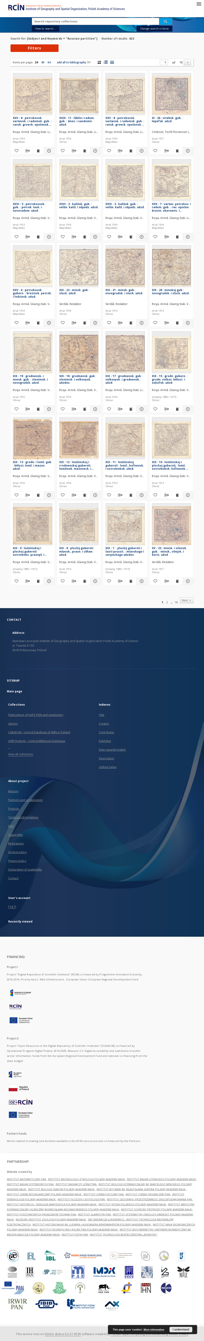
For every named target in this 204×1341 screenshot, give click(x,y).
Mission (13, 791)
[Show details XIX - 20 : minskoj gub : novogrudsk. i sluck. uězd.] (187, 323)
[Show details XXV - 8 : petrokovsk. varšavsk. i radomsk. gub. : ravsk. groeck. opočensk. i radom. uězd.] (48, 151)
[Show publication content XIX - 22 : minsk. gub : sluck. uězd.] (84, 323)
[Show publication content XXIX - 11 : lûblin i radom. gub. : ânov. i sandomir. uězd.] (84, 151)
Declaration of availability (25, 870)
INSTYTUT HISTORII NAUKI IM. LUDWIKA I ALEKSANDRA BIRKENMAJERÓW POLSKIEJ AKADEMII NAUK (91, 1224)
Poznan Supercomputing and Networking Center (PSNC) (149, 1334)
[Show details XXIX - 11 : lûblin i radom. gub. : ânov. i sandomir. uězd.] (94, 151)
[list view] (112, 62)
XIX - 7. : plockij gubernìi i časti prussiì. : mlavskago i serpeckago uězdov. (124, 551)
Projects (13, 809)
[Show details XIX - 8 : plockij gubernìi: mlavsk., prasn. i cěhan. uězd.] (94, 581)
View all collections (20, 754)
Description (106, 758)
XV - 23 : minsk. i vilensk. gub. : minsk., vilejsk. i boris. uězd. (169, 551)
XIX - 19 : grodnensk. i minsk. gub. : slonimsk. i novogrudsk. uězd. (30, 379)
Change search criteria (154, 28)
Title (102, 715)
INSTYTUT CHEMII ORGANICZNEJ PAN (148, 1194)
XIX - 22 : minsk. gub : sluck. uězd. (74, 291)
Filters (34, 48)
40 (42, 62)
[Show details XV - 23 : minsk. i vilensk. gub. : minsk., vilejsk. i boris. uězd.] (187, 581)
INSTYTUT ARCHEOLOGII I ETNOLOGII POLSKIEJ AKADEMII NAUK (87, 1179)
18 (181, 62)
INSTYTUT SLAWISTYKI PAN (94, 1214)
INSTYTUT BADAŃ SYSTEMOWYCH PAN (30, 1184)
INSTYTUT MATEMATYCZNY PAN (27, 1179)
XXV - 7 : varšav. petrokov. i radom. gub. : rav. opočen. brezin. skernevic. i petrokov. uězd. (171, 207)
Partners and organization (25, 800)
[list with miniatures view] (105, 62)
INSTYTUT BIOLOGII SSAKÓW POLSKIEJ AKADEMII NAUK (61, 1189)
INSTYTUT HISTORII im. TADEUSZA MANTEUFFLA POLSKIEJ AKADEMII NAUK (52, 1204)
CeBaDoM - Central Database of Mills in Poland (39, 732)
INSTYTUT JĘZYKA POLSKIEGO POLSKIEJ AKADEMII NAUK (133, 1204)
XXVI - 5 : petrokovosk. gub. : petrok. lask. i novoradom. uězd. (29, 207)
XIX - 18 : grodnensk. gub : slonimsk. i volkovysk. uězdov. (77, 379)
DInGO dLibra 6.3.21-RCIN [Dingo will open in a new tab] (63, 1334)
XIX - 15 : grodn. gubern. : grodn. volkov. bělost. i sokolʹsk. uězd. (170, 379)
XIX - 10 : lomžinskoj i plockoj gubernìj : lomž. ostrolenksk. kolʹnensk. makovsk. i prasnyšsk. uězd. (169, 465)
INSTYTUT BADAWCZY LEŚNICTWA (76, 1184)
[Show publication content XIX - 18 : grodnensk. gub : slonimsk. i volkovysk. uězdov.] (84, 409)
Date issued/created (112, 750)
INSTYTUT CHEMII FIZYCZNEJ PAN (103, 1194)
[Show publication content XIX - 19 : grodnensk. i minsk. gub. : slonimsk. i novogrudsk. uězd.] (38, 409)
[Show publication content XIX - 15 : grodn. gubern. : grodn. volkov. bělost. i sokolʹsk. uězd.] (177, 409)
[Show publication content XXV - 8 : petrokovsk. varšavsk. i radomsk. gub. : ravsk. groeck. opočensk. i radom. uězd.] (38, 151)
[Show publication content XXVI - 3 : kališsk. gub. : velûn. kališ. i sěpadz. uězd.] (84, 237)
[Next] (187, 62)
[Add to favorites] (16, 151)
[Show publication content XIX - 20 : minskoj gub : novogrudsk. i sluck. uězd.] (177, 323)
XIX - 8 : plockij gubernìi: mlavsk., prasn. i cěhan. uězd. (76, 551)
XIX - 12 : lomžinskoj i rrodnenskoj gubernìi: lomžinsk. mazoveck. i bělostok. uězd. (75, 465)
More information (154, 1329)
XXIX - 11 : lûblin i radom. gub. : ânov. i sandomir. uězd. (77, 121)
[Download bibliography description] (26, 151)
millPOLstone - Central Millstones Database (36, 741)
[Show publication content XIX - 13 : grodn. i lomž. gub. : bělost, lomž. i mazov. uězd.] (38, 495)
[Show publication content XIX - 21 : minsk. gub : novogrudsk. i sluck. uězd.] (130, 323)
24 (36, 62)
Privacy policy (17, 861)
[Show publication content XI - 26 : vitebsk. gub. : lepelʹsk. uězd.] (177, 151)
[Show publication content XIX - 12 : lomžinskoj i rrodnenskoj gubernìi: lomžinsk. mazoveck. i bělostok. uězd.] (84, 495)
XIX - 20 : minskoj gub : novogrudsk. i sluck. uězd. (171, 291)
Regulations (16, 843)
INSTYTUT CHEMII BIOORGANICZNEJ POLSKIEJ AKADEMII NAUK (44, 1194)
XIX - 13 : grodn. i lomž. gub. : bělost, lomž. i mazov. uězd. (32, 465)
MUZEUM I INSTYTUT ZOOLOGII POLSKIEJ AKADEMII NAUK (51, 1219)
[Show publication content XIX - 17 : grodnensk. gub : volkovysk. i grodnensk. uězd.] (130, 409)
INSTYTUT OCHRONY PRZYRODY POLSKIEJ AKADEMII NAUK (157, 1209)
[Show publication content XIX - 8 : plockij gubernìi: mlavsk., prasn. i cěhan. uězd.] (84, 581)
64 (49, 62)
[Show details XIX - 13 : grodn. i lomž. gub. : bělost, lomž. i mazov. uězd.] (48, 495)
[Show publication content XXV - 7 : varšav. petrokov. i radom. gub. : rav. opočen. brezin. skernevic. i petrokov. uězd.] (177, 237)
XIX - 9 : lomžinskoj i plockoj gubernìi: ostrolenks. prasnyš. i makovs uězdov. (28, 551)
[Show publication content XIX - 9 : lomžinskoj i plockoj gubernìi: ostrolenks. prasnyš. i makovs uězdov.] (38, 581)
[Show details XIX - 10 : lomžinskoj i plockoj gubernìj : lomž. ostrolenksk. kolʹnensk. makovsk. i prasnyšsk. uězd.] (187, 495)
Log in (12, 906)
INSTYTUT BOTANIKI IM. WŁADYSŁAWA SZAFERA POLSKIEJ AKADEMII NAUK (141, 1189)
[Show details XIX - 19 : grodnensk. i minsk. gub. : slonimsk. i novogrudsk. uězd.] (48, 409)
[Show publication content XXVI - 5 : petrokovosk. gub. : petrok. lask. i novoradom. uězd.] (38, 237)
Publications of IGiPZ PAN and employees (35, 715)
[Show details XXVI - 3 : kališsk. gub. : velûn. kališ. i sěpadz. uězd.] (94, 237)
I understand (181, 1329)
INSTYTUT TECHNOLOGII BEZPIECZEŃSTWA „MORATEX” (123, 1234)
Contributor (106, 732)
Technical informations (23, 817)
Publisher (105, 741)
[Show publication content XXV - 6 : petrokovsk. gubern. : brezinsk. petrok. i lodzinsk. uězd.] (38, 323)
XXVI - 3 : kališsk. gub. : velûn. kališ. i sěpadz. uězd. (79, 205)
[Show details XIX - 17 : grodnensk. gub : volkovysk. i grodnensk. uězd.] (141, 409)
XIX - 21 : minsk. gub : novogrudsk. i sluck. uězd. (124, 291)
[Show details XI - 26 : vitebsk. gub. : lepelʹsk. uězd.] (187, 151)
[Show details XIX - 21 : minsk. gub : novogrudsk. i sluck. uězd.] (141, 323)
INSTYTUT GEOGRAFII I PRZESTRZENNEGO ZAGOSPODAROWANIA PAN (150, 1199)
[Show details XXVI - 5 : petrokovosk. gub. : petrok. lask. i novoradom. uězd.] (48, 237)
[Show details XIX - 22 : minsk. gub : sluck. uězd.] (94, 323)
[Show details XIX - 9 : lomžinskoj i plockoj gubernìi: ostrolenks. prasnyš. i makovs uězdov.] (48, 581)
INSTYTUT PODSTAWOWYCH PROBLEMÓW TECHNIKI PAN (42, 1214)
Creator (104, 724)
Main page (14, 691)
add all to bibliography (74, 62)
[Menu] (199, 3)
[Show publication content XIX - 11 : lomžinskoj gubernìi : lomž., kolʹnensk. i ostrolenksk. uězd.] (130, 495)
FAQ (11, 826)
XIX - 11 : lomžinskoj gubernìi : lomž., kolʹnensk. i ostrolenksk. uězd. (124, 465)
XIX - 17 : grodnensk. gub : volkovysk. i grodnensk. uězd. (123, 379)
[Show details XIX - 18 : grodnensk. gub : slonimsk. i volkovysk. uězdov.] (94, 409)
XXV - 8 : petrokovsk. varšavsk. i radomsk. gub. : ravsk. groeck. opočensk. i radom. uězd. (32, 121)
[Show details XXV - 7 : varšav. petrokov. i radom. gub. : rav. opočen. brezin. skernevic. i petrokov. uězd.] (187, 237)
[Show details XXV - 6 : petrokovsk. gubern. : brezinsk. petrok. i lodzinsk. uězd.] (48, 323)
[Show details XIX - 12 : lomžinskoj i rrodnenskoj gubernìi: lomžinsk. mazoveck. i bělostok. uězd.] (94, 495)
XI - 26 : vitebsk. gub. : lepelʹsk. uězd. (167, 119)
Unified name (107, 767)
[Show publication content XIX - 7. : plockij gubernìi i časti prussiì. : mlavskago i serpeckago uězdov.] (130, 581)
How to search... (45, 28)
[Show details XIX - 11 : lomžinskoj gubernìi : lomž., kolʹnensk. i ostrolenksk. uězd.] (141, 495)
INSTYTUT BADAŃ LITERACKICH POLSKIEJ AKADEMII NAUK (161, 1179)
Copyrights (15, 835)
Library (13, 724)
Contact (13, 878)
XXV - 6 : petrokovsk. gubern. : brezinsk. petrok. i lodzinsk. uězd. (32, 293)
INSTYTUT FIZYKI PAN (75, 1234)
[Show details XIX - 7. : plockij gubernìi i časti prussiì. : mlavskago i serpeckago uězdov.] (141, 581)
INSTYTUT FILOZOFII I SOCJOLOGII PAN (81, 1199)
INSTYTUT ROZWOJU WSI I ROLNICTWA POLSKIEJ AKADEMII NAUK (79, 1229)
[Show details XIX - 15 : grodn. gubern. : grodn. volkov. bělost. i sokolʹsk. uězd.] (187, 409)
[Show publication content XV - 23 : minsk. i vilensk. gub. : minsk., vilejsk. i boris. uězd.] (177, 581)
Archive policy (17, 852)
